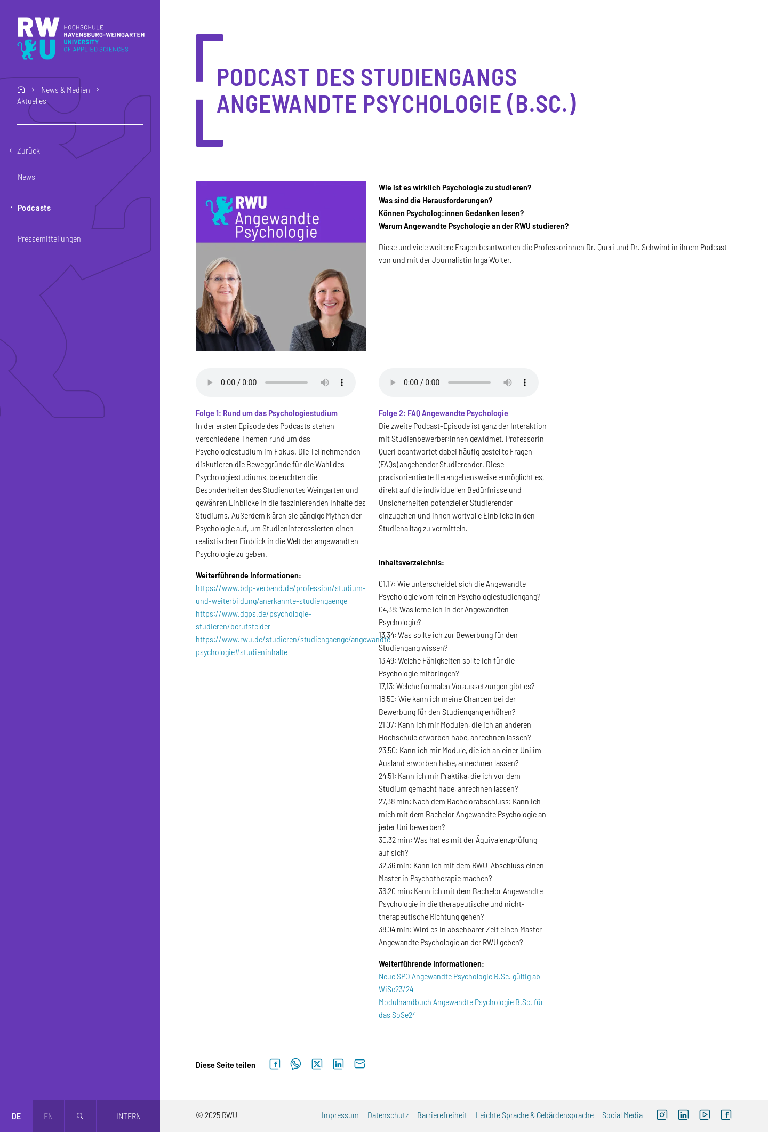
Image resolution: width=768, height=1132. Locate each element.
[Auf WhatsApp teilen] (296, 1064)
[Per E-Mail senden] (359, 1064)
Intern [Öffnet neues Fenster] (128, 1116)
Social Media (622, 1115)
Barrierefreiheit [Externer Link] (442, 1115)
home (21, 89)
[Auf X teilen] (316, 1064)
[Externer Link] (683, 1116)
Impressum (340, 1115)
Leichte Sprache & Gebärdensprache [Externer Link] (535, 1115)
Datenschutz (388, 1115)
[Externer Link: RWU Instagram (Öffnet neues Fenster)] (661, 1116)
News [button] (26, 176)
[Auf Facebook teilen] (274, 1064)
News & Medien (65, 89)
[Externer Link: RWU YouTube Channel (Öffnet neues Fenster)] (704, 1116)
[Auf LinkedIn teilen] (338, 1064)
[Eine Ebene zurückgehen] (80, 150)
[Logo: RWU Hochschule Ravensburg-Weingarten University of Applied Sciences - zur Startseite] (81, 38)
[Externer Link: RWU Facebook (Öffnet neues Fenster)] (725, 1116)
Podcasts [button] (34, 207)
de (16, 1116)
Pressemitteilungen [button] (49, 238)
